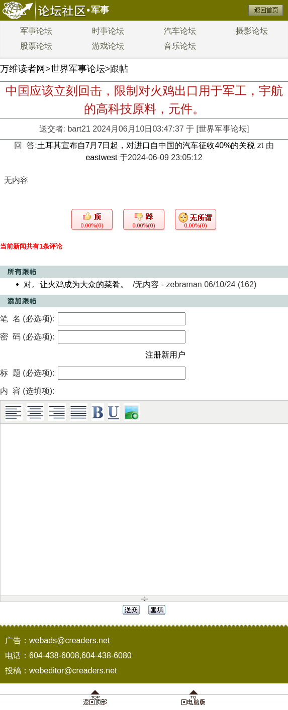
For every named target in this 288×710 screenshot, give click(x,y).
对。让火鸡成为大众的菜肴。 (76, 284)
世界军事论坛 (78, 69)
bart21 (78, 129)
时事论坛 (108, 31)
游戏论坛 (108, 46)
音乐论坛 (180, 46)
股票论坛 (36, 46)
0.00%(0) (92, 225)
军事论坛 (36, 31)
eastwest (101, 157)
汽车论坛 (180, 31)
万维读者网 (22, 69)
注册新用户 (165, 354)
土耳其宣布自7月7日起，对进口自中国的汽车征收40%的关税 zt (151, 145)
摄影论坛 (252, 31)
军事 (100, 10)
